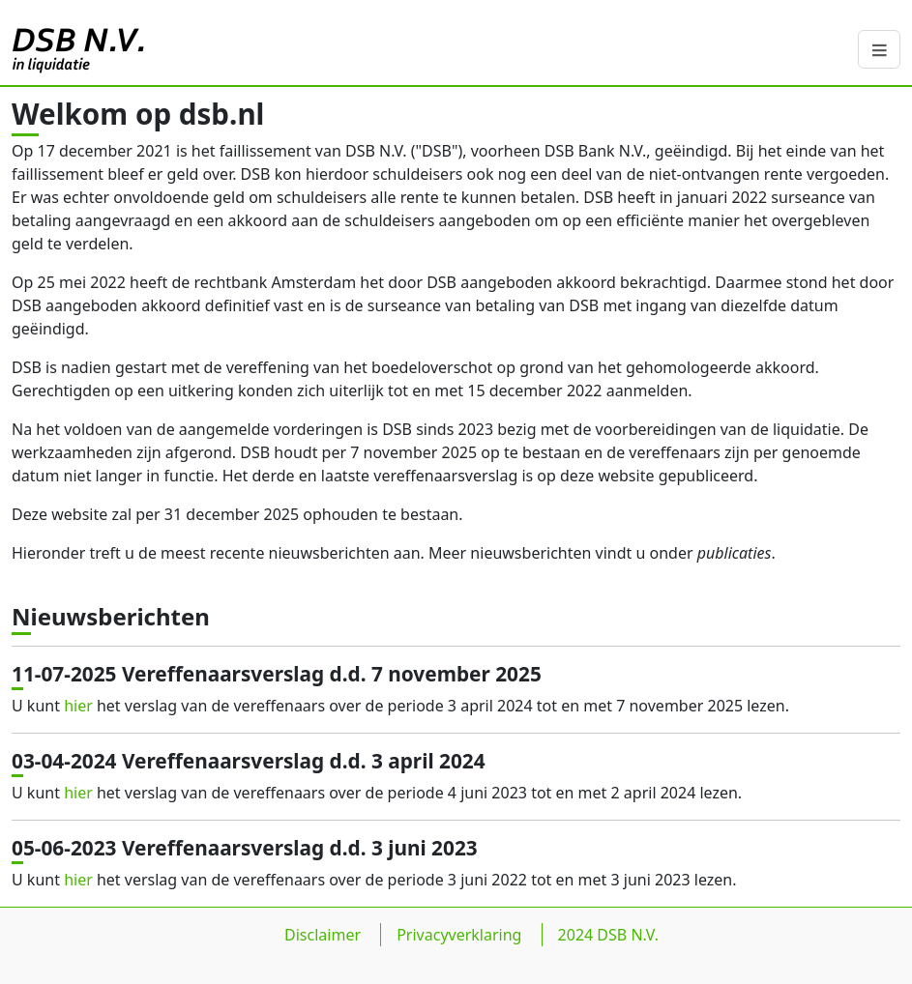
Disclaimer (322, 950)
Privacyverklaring (459, 950)
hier (78, 705)
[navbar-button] (879, 49)
